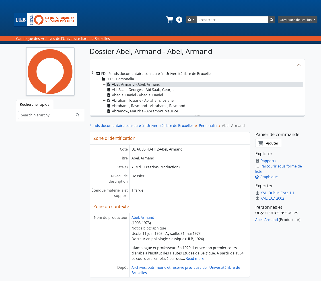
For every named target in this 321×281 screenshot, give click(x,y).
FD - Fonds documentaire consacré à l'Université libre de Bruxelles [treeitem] (153, 73)
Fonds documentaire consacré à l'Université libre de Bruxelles (141, 125)
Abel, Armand (143, 217)
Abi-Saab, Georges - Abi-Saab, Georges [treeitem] (141, 89)
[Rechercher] (232, 19)
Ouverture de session (296, 20)
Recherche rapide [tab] (34, 104)
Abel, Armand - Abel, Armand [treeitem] (133, 84)
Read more (195, 258)
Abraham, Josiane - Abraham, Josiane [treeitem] (140, 100)
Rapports (265, 160)
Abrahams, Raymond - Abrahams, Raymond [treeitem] (145, 105)
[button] (169, 20)
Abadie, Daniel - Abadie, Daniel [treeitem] (134, 95)
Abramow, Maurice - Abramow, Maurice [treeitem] (142, 111)
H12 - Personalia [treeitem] (117, 79)
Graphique (266, 176)
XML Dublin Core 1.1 (274, 192)
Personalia (208, 125)
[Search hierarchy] (45, 115)
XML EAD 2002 (269, 198)
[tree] (197, 93)
